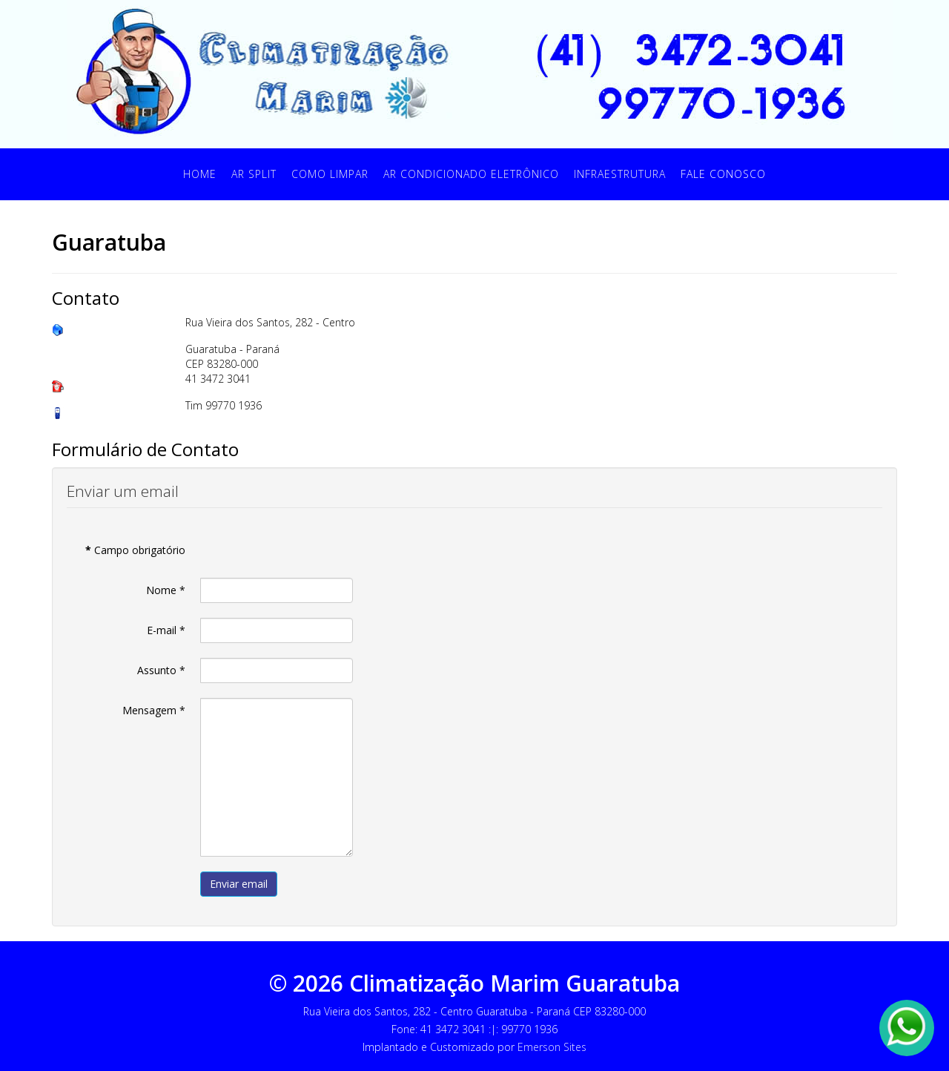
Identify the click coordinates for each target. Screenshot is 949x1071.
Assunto (161, 670)
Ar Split (254, 174)
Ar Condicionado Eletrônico (471, 174)
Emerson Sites (552, 1047)
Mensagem (153, 710)
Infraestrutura (620, 174)
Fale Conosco (723, 174)
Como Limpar (329, 174)
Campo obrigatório (135, 550)
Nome (165, 590)
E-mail (166, 630)
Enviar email (239, 884)
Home (199, 174)
